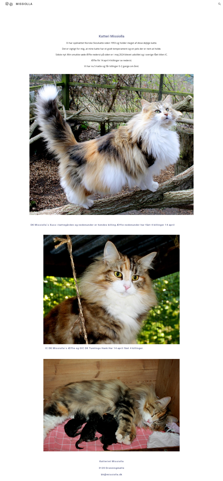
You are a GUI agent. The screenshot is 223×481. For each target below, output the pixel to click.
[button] (219, 4)
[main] (111, 51)
